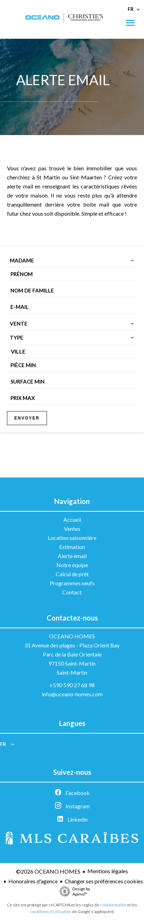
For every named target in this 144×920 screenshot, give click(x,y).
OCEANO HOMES (72, 636)
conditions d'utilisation (50, 911)
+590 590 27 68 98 (72, 685)
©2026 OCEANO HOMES (48, 871)
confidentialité (113, 905)
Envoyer (27, 418)
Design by (73, 891)
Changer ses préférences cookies (104, 881)
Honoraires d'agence (33, 881)
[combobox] (72, 260)
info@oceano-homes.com (72, 694)
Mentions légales (107, 871)
